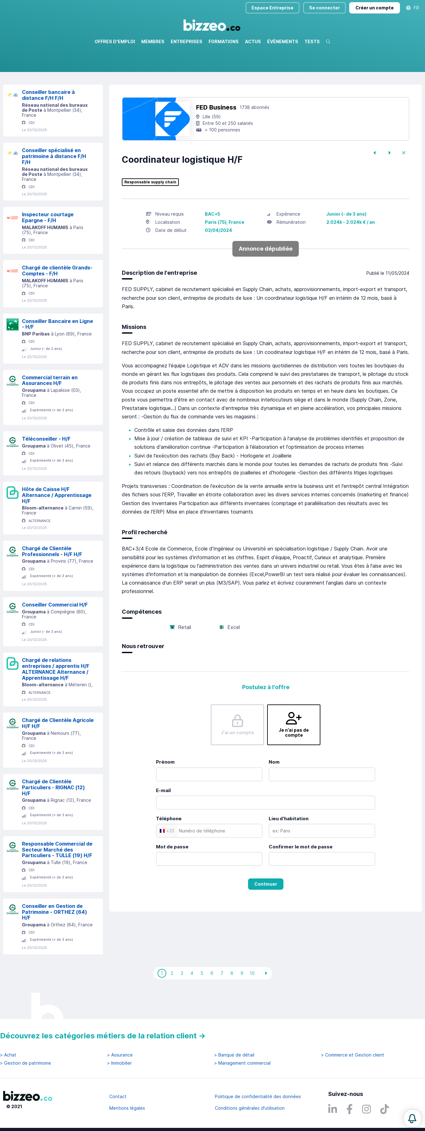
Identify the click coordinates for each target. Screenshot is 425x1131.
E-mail (163, 817)
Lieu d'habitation (288, 845)
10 (252, 1000)
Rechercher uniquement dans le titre (160, 71)
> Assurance (120, 1054)
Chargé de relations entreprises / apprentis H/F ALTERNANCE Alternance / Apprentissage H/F (55, 696)
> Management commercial (242, 1063)
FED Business (216, 134)
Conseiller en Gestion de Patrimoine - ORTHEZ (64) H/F (54, 939)
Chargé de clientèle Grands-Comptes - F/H (57, 297)
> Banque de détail (234, 1054)
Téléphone (169, 845)
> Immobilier (119, 1063)
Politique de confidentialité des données (258, 1096)
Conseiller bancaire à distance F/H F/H (48, 122)
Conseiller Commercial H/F (55, 631)
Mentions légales (127, 1108)
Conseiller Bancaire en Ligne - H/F (57, 351)
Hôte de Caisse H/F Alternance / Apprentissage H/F (56, 522)
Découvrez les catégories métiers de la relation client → (103, 1035)
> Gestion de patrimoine (25, 1063)
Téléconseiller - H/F (46, 466)
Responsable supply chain (150, 209)
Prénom (165, 788)
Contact (118, 1096)
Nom (274, 788)
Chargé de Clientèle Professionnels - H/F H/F (52, 578)
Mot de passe (172, 873)
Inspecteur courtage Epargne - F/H (48, 244)
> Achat (8, 1054)
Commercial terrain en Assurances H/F (50, 407)
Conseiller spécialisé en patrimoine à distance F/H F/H (54, 183)
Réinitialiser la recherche (28, 90)
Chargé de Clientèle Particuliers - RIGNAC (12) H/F (53, 814)
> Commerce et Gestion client (352, 1054)
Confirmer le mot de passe (301, 873)
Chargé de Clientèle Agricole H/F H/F (58, 750)
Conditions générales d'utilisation (250, 1108)
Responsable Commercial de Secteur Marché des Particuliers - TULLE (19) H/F (57, 876)
